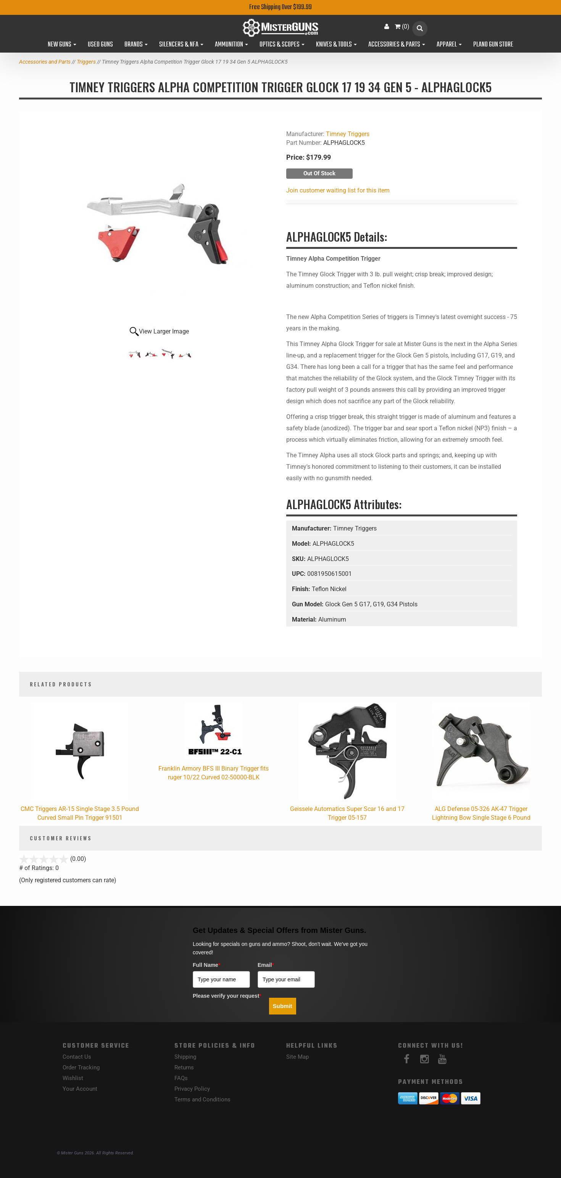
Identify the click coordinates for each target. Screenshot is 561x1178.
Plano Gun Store (493, 45)
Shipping (185, 1056)
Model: (302, 543)
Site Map (297, 1056)
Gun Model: (308, 604)
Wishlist (73, 1078)
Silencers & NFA (181, 45)
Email (266, 965)
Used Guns (100, 45)
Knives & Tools (336, 45)
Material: (305, 619)
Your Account (80, 1088)
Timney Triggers (347, 134)
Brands (136, 45)
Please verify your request (227, 996)
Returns (184, 1067)
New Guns (62, 45)
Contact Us (77, 1056)
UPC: (299, 573)
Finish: (302, 589)
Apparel (449, 45)
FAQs (181, 1078)
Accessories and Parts (45, 62)
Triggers (86, 62)
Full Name (206, 965)
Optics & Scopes (282, 45)
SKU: (299, 559)
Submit (282, 1006)
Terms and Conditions (202, 1099)
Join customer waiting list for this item (338, 190)
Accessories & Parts (396, 45)
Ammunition (231, 45)
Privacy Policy (192, 1088)
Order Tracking (81, 1067)
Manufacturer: (312, 528)
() (402, 26)
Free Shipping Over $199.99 (280, 7)
